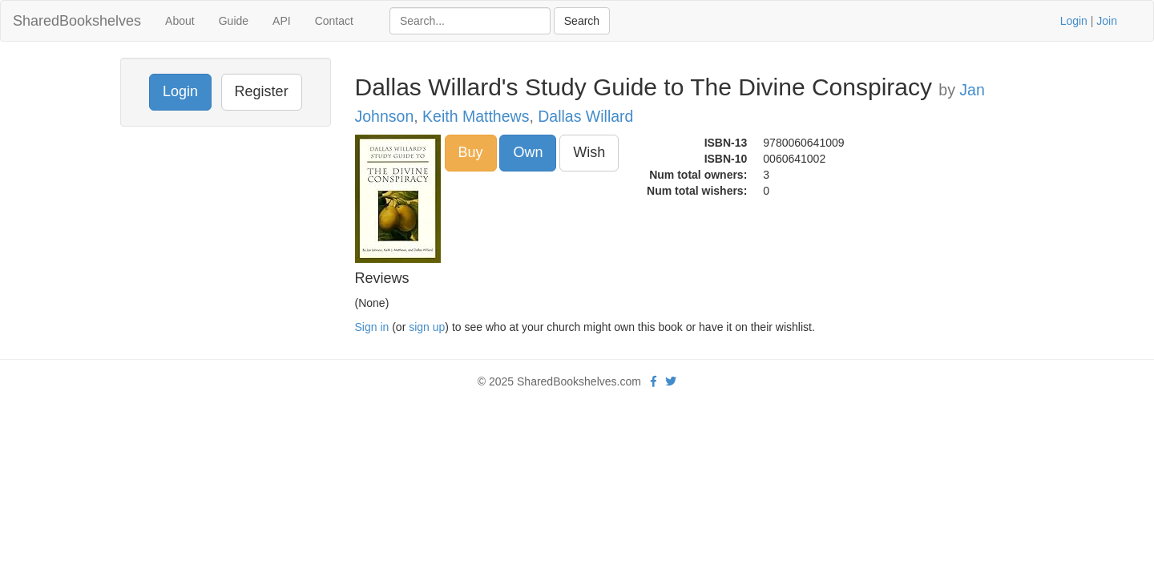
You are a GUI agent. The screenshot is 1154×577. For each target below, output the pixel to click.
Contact (334, 20)
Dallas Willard (585, 116)
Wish (589, 152)
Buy (470, 152)
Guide (233, 20)
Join (1106, 20)
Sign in (372, 327)
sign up (427, 327)
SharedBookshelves (77, 21)
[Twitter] (670, 381)
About (180, 20)
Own (528, 152)
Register (261, 91)
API (281, 20)
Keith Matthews (475, 116)
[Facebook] (653, 381)
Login (1073, 20)
